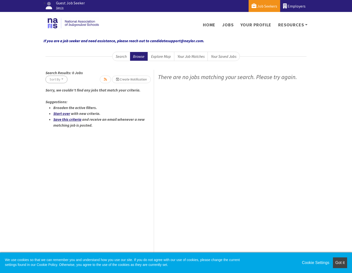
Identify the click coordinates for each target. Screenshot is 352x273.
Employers (294, 6)
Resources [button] (291, 25)
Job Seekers (264, 6)
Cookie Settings (315, 263)
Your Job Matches (191, 56)
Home (209, 25)
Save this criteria (67, 119)
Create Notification (131, 79)
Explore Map (161, 56)
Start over (61, 113)
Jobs (227, 25)
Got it (340, 263)
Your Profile (256, 25)
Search (121, 56)
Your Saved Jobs (223, 56)
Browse (138, 56)
